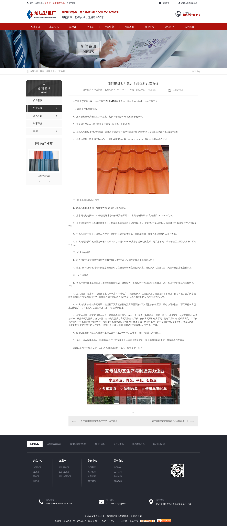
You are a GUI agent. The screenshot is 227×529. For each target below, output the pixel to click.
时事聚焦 (92, 481)
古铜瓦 (36, 481)
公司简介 (169, 26)
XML (113, 521)
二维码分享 (178, 90)
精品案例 (129, 26)
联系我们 (189, 26)
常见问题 (92, 476)
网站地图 (92, 521)
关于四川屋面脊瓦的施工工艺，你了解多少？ (101, 421)
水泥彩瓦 (54, 26)
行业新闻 (61, 71)
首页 (42, 71)
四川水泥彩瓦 (44, 176)
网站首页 (35, 26)
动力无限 (134, 521)
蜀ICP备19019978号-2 (74, 521)
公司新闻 (92, 467)
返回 (196, 71)
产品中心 (109, 26)
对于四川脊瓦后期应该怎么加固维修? (168, 421)
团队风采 (118, 481)
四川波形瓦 (119, 444)
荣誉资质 (118, 476)
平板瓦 (90, 26)
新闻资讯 (149, 26)
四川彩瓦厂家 (159, 444)
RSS (104, 521)
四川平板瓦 (100, 444)
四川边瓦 (109, 101)
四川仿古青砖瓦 (54, 444)
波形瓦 (72, 26)
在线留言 (164, 3)
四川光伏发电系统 (78, 444)
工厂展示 (118, 472)
